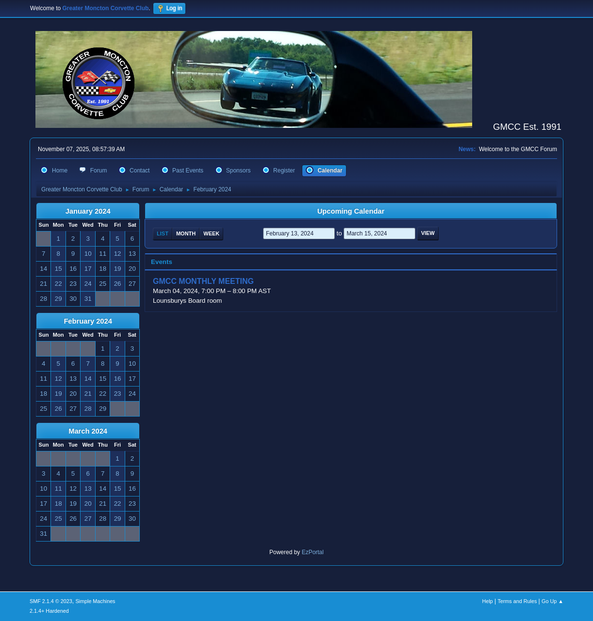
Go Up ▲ (552, 601)
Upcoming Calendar (350, 211)
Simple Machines (95, 601)
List (162, 233)
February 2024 (88, 321)
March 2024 (87, 431)
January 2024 (88, 211)
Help (487, 601)
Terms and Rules (517, 601)
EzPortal (313, 552)
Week (211, 233)
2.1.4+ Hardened (49, 611)
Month (186, 233)
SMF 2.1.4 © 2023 (51, 601)
